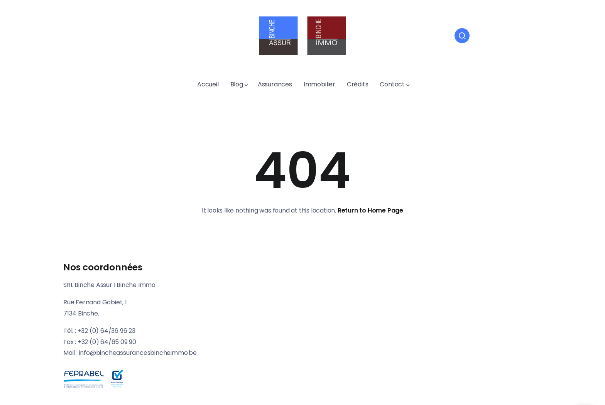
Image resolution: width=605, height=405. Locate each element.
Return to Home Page (370, 210)
